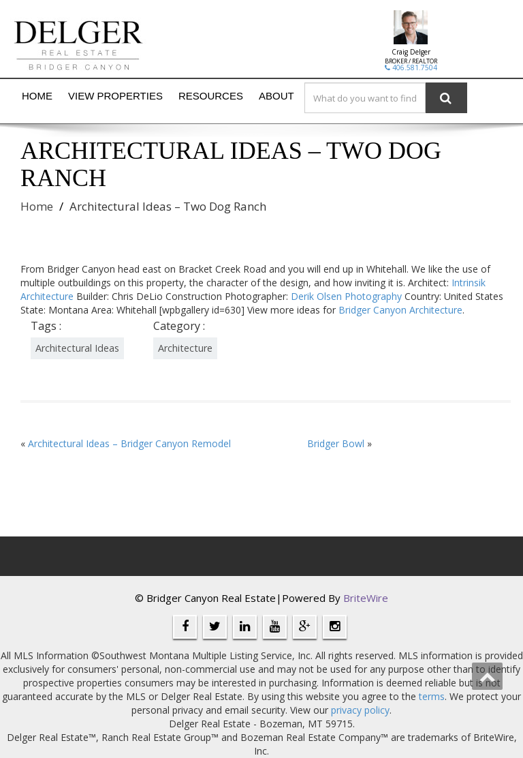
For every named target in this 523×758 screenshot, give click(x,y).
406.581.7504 (411, 67)
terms (432, 696)
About (276, 96)
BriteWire (365, 598)
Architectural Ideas (77, 348)
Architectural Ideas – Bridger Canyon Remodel (129, 443)
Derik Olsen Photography (346, 296)
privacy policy (360, 709)
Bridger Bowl (335, 443)
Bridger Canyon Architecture (400, 309)
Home (37, 96)
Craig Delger (411, 52)
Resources (210, 96)
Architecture (185, 348)
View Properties (115, 96)
